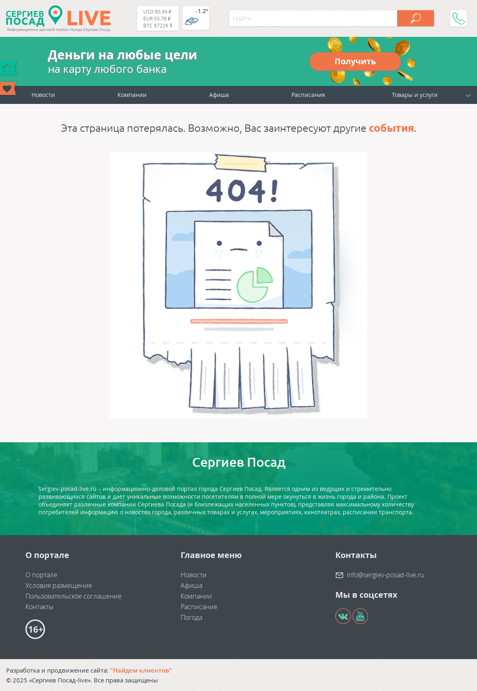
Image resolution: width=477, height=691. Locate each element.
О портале (41, 574)
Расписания (308, 95)
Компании (132, 95)
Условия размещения (58, 585)
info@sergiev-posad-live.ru (385, 574)
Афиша (219, 95)
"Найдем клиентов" (141, 670)
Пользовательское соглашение (73, 596)
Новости (43, 95)
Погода (191, 617)
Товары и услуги (415, 95)
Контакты (39, 606)
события (391, 128)
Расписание (199, 606)
